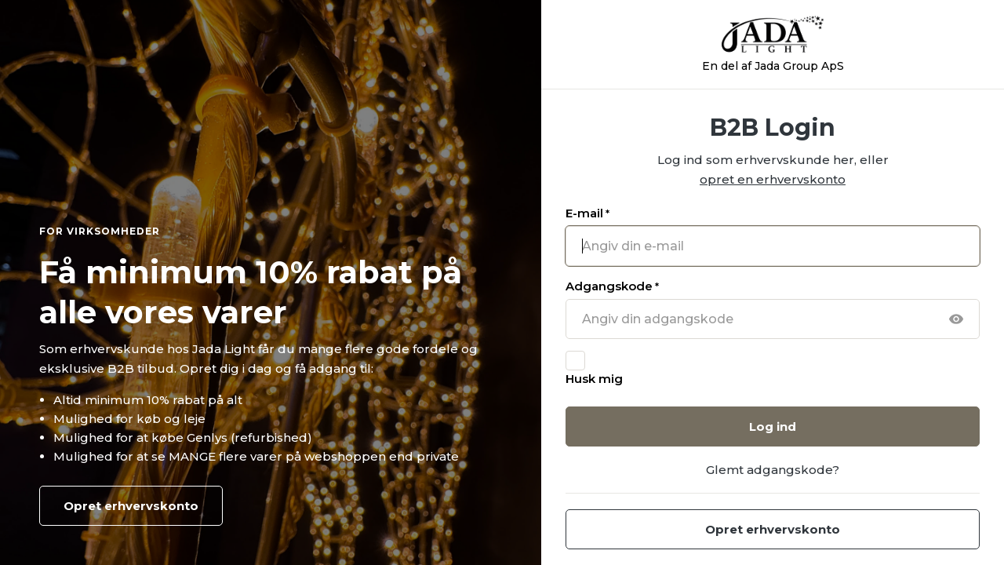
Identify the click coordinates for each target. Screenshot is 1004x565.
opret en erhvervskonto (773, 179)
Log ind (772, 426)
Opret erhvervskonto (131, 505)
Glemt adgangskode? (772, 469)
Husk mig (594, 378)
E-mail (587, 213)
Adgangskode (612, 286)
